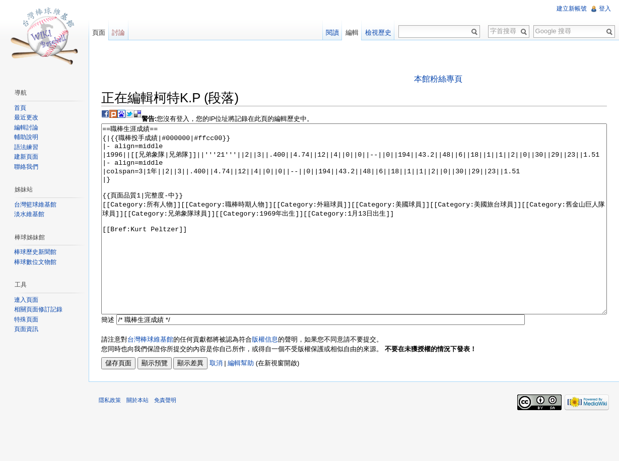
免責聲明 (165, 438)
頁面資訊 (26, 329)
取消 (216, 401)
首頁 (20, 107)
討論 (118, 32)
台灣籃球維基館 (35, 204)
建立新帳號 (572, 8)
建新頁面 (26, 156)
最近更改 (26, 117)
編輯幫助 (241, 401)
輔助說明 (26, 137)
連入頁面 (26, 299)
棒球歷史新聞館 (35, 251)
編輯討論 (26, 127)
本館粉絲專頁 (438, 79)
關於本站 (137, 438)
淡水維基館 (29, 214)
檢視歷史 (378, 32)
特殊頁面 (26, 319)
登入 (605, 8)
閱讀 (332, 32)
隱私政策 (110, 438)
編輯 (352, 32)
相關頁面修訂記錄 (38, 309)
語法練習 (26, 147)
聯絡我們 (26, 166)
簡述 (107, 357)
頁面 (98, 32)
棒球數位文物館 (35, 262)
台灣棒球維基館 (150, 377)
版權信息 (265, 377)
